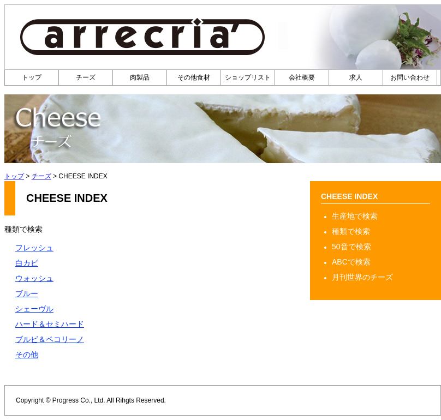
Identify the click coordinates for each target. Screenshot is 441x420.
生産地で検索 (355, 216)
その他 (26, 354)
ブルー (26, 293)
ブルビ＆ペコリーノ (49, 339)
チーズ (86, 77)
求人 (355, 77)
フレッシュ (34, 247)
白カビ (26, 263)
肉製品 (140, 77)
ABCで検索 (351, 261)
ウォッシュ (34, 278)
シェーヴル (34, 308)
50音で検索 (351, 246)
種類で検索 (351, 231)
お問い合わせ (410, 77)
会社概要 (302, 77)
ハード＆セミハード (49, 324)
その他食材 (193, 77)
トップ (31, 77)
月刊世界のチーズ (362, 277)
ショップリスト (248, 77)
